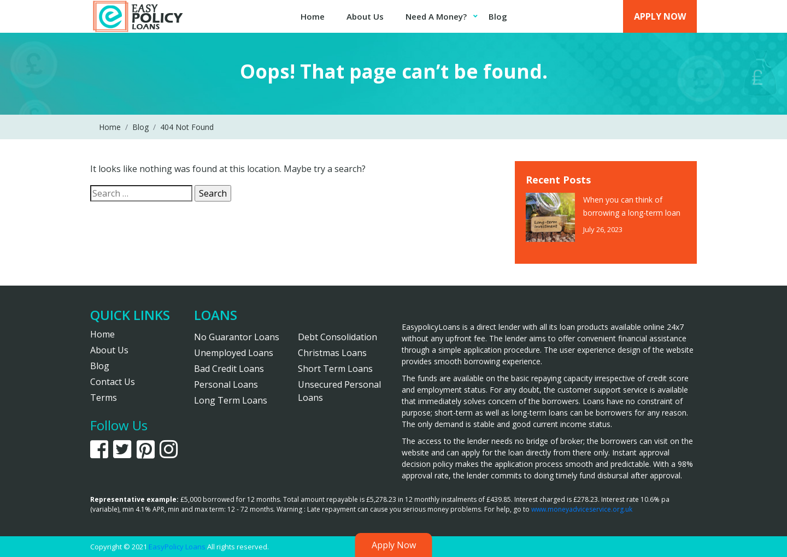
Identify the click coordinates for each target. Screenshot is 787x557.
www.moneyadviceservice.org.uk (581, 509)
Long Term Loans (230, 400)
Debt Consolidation (337, 337)
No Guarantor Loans (236, 337)
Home (313, 16)
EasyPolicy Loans (177, 547)
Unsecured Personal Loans (339, 391)
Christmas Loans (332, 353)
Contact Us (112, 382)
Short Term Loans (335, 369)
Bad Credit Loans (229, 369)
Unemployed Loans (233, 353)
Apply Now (660, 16)
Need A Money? (436, 16)
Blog (498, 16)
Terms (103, 398)
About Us (365, 16)
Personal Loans (226, 384)
